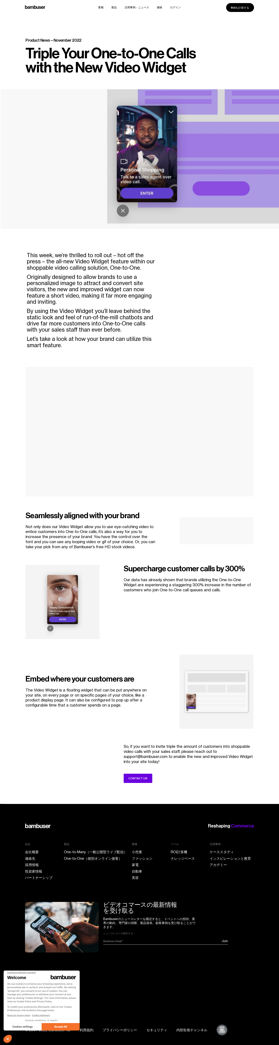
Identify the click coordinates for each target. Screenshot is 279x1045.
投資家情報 (33, 871)
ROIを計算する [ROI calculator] (240, 7)
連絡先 (30, 858)
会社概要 (32, 852)
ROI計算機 (179, 852)
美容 (135, 877)
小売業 (137, 852)
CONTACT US (137, 778)
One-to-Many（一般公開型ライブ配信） (95, 852)
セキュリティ (156, 1030)
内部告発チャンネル (191, 1030)
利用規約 (86, 1030)
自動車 (137, 871)
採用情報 (32, 865)
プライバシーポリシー (120, 1030)
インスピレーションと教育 (230, 858)
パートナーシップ (39, 877)
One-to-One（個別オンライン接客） (93, 858)
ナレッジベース (183, 858)
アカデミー (218, 865)
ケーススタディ (222, 852)
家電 (135, 865)
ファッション (142, 858)
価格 (159, 7)
